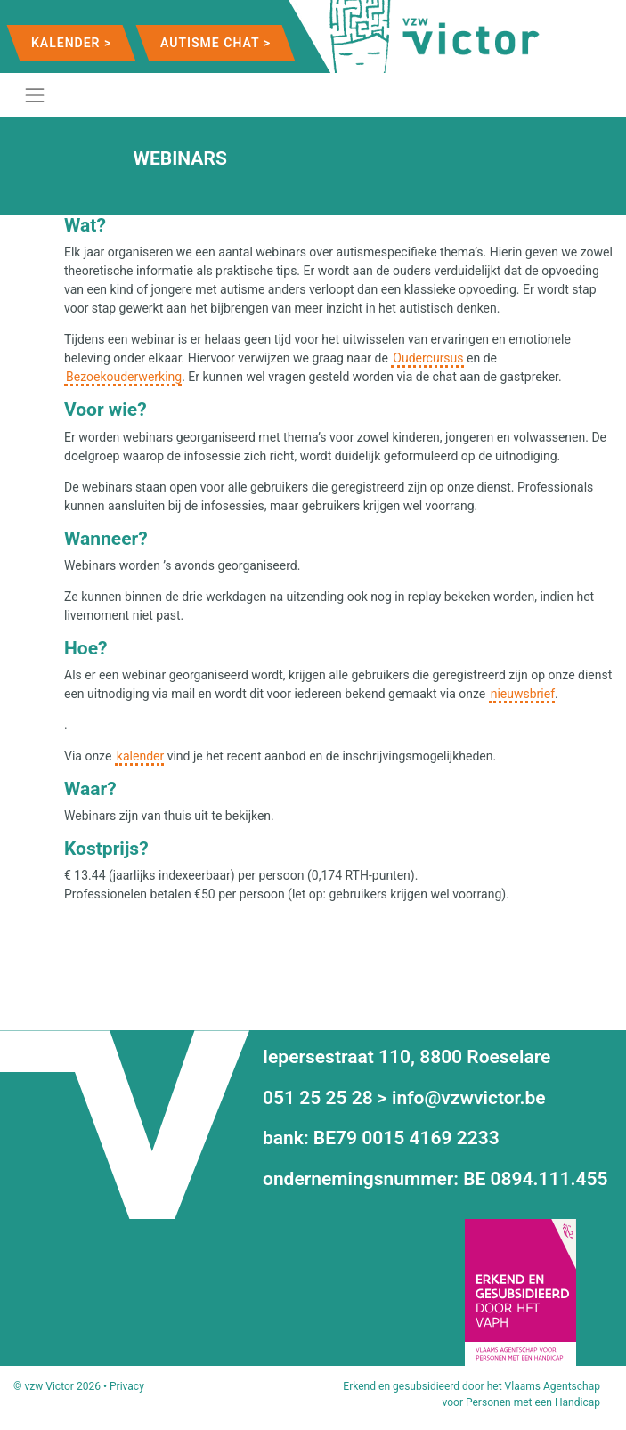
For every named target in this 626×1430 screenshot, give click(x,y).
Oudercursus (428, 358)
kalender (140, 756)
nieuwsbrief (523, 694)
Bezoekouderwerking (124, 377)
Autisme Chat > (215, 43)
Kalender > (71, 43)
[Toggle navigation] (34, 94)
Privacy (127, 1386)
